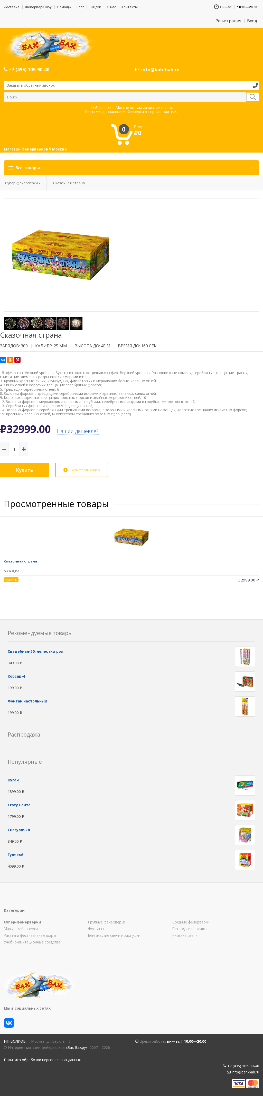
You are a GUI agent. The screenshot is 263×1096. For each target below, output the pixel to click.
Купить (24, 470)
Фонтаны (96, 928)
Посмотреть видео (85, 470)
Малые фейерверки (21, 928)
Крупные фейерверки (106, 922)
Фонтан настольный (27, 701)
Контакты (129, 7)
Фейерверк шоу (38, 7)
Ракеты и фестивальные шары (30, 935)
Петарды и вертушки (190, 928)
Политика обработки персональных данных (42, 1059)
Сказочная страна (20, 561)
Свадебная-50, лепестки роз (35, 651)
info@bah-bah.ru (157, 69)
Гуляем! (15, 854)
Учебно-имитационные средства (32, 942)
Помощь (64, 7)
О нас (111, 7)
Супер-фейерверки (21, 182)
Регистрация (228, 21)
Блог (80, 7)
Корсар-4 (16, 676)
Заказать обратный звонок (31, 85)
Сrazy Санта (19, 804)
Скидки (95, 7)
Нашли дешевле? (78, 431)
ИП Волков (15, 1041)
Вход (252, 21)
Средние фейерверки (190, 922)
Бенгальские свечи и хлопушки (114, 935)
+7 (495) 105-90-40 (26, 69)
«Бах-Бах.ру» (77, 1047)
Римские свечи (185, 935)
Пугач (13, 780)
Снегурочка (19, 829)
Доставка (12, 7)
